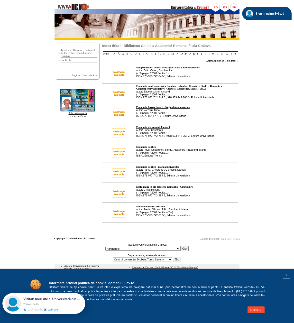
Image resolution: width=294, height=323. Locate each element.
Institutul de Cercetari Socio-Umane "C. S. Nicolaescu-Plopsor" (165, 267)
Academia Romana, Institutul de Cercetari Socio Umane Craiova (78, 53)
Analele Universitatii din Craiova (81, 266)
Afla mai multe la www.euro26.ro (78, 114)
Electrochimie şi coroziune (150, 206)
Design (236, 239)
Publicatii (66, 60)
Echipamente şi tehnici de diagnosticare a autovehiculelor (168, 67)
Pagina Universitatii (83, 75)
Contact (215, 239)
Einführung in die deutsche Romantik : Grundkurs (164, 186)
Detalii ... (256, 310)
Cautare (204, 239)
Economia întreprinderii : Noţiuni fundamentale (163, 107)
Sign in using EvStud (270, 13)
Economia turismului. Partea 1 (153, 127)
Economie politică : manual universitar (158, 167)
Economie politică (146, 147)
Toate (106, 53)
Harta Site (226, 239)
